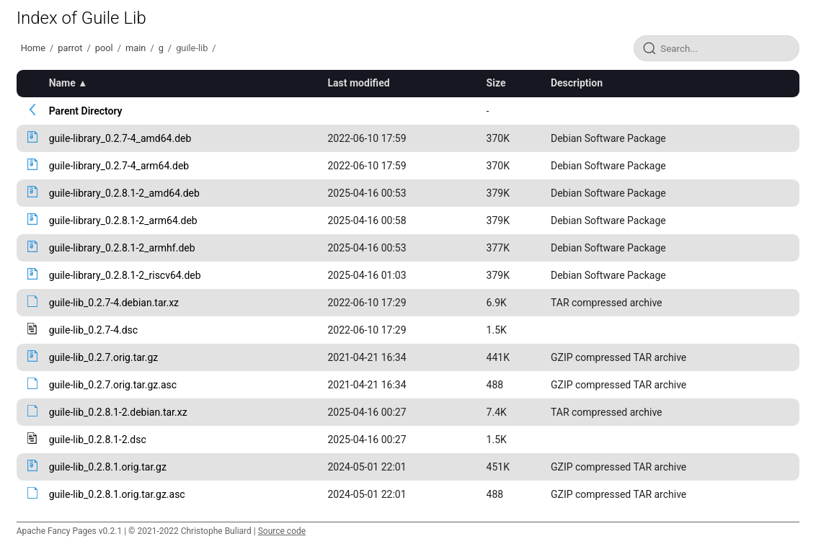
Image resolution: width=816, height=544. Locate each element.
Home (33, 48)
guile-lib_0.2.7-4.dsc (93, 330)
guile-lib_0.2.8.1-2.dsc (97, 439)
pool (104, 48)
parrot (70, 48)
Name (62, 83)
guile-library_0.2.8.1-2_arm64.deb (123, 220)
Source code (282, 531)
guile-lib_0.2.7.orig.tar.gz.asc (113, 385)
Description (577, 83)
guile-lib (192, 48)
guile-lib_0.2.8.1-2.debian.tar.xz (118, 412)
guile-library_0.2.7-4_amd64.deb (120, 138)
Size (496, 83)
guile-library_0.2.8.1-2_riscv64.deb (125, 275)
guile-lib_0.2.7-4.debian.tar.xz (114, 302)
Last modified (359, 83)
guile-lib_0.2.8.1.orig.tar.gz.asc (117, 494)
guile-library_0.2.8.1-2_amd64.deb (124, 193)
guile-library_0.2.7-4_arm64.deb (119, 165)
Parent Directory (86, 111)
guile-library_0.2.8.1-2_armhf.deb (122, 248)
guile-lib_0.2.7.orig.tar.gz (104, 357)
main (135, 48)
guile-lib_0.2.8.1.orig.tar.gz (108, 467)
